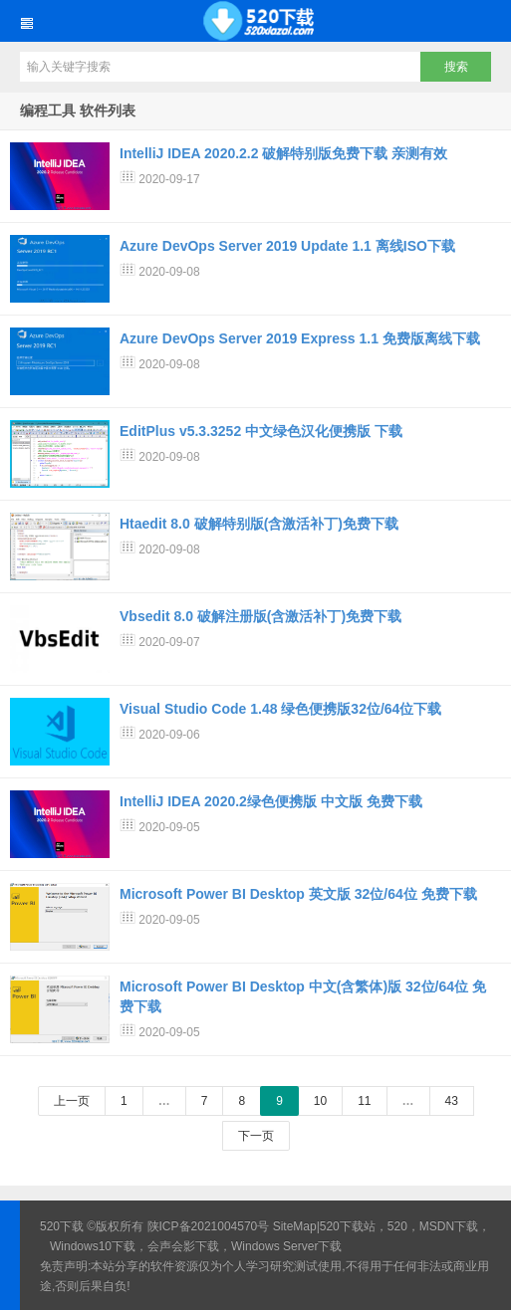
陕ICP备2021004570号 (208, 1226)
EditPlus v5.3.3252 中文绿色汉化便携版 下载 (261, 431)
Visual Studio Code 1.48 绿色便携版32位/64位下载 (280, 709)
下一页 (256, 1136)
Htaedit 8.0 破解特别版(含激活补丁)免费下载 (259, 524)
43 (451, 1101)
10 (320, 1101)
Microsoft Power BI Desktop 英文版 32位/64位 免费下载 (298, 894)
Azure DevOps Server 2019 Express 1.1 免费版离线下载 (300, 338)
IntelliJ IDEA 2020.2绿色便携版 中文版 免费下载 (271, 801)
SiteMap (295, 1226)
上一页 (72, 1101)
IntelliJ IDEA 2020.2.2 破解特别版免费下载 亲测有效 (283, 153)
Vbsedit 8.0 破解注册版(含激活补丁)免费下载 (260, 616)
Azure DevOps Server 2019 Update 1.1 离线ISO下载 (287, 246)
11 (364, 1101)
